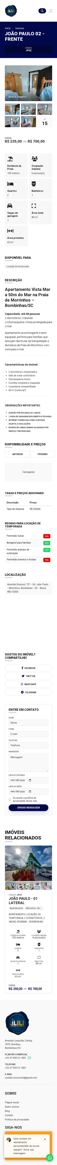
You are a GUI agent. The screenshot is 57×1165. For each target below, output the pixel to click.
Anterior (17, 454)
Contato (9, 1115)
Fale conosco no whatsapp (49, 1157)
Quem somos (12, 1106)
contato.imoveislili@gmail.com (21, 1077)
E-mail (11, 729)
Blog (7, 1111)
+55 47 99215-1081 (15, 1057)
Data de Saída (15, 786)
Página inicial (12, 1102)
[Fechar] (44, 1139)
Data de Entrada (17, 775)
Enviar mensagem (28, 807)
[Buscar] (42, 10)
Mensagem (14, 752)
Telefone (13, 740)
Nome (11, 718)
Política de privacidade (17, 1119)
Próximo (43, 454)
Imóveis (19, 28)
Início (8, 28)
